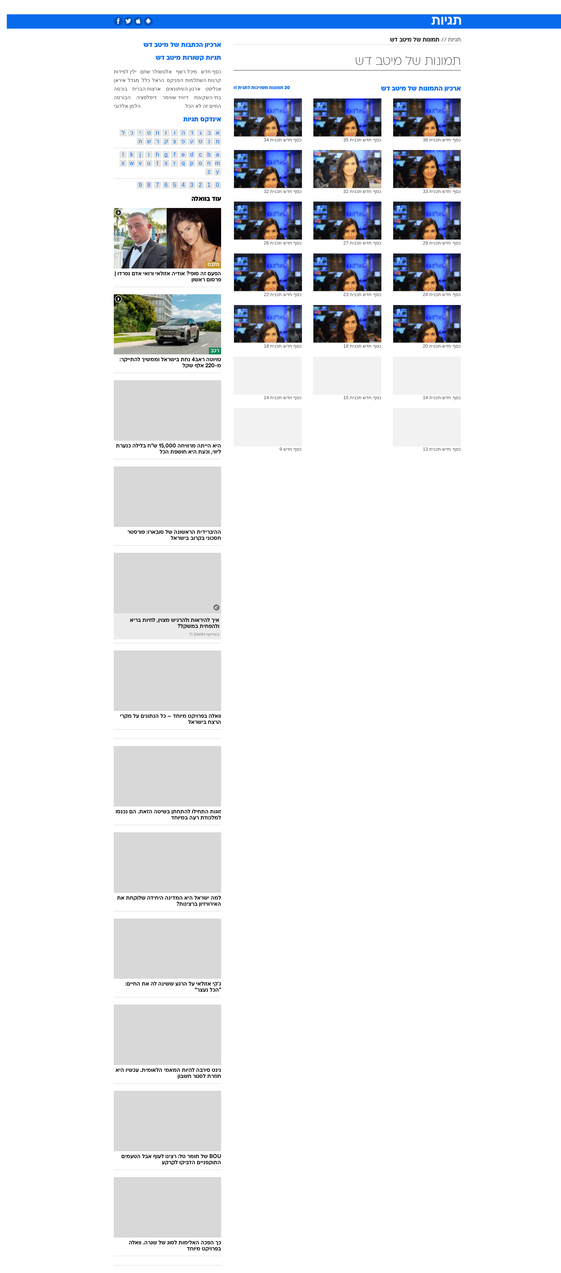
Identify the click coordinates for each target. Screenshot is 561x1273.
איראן (113, 80)
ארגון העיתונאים (176, 89)
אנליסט (206, 89)
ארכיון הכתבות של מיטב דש (175, 45)
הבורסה (115, 97)
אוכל (298, 7)
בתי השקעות (200, 97)
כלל (139, 80)
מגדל (126, 80)
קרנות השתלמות (196, 80)
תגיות (447, 40)
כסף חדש (204, 71)
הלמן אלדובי (120, 106)
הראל (151, 80)
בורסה (114, 89)
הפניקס (168, 80)
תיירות (251, 7)
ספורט (383, 7)
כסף (317, 7)
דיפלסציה (140, 97)
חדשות (407, 7)
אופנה (199, 7)
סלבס (337, 7)
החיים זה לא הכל (196, 106)
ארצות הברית (140, 89)
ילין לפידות (118, 71)
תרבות (359, 7)
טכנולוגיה (225, 7)
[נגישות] (9, 7)
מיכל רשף (179, 71)
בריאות (276, 7)
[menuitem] (402, 7)
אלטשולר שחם (149, 71)
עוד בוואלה (199, 199)
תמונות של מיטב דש (408, 40)
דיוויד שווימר (169, 97)
